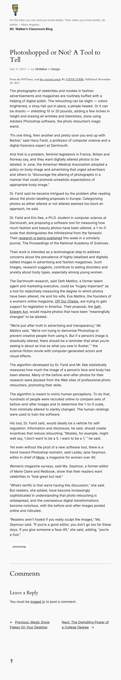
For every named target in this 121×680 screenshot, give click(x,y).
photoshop (19, 546)
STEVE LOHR (75, 79)
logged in (37, 602)
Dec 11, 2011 (18, 69)
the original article (50, 79)
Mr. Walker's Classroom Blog (31, 29)
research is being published (40, 238)
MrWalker (41, 69)
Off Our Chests (66, 301)
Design (55, 69)
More (40, 457)
